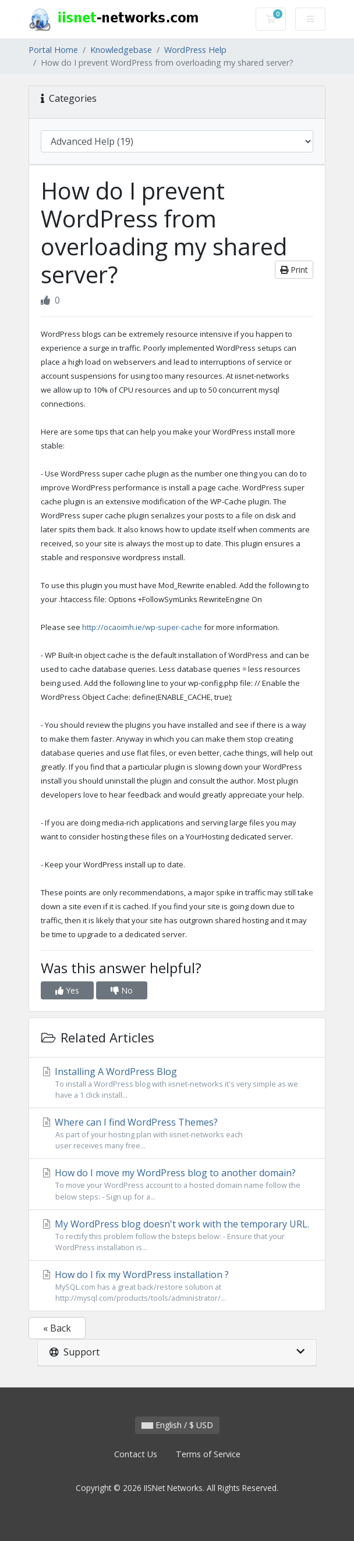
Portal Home (53, 49)
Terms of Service (208, 1454)
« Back (57, 1328)
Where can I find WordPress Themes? (177, 1133)
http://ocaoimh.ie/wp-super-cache (142, 627)
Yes (67, 990)
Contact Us (135, 1454)
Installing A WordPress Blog (177, 1083)
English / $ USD (177, 1424)
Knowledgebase (121, 49)
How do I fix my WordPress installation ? (177, 1286)
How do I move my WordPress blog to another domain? (177, 1184)
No (122, 990)
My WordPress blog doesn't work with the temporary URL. (177, 1235)
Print (294, 269)
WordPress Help (195, 49)
